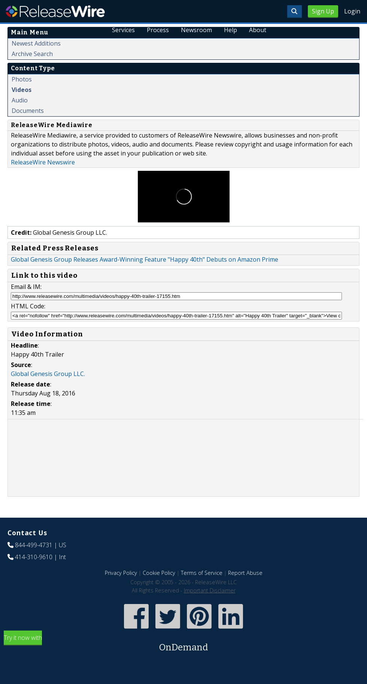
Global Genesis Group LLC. (48, 374)
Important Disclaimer (210, 590)
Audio (20, 100)
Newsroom (196, 30)
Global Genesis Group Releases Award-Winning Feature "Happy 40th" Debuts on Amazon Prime (144, 259)
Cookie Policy (159, 572)
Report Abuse (245, 572)
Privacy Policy (121, 572)
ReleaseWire (55, 11)
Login (352, 11)
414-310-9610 (33, 557)
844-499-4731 (33, 545)
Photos (22, 79)
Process (158, 30)
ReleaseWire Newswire (43, 162)
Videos (21, 90)
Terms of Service (201, 572)
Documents (28, 111)
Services (123, 30)
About (257, 30)
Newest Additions (36, 43)
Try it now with (183, 644)
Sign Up (323, 11)
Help (230, 30)
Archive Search (32, 54)
